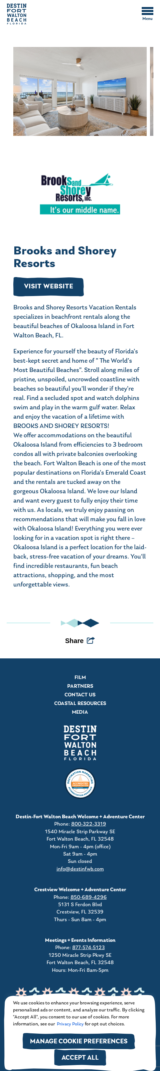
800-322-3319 (88, 824)
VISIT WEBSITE (48, 286)
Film (80, 677)
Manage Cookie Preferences (79, 1042)
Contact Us (80, 695)
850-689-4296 (89, 897)
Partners (80, 686)
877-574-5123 (88, 947)
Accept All (80, 1058)
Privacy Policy (70, 1024)
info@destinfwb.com (80, 869)
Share (74, 640)
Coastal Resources (80, 703)
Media (80, 712)
